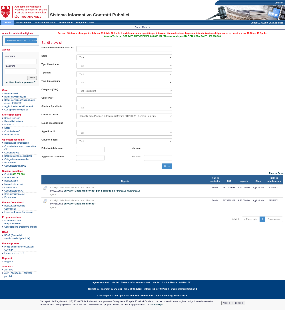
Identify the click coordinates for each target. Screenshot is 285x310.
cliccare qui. (156, 304)
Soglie (7, 128)
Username (10, 56)
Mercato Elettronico (45, 22)
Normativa (9, 124)
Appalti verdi (48, 131)
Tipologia (46, 72)
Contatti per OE (11, 152)
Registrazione (11, 181)
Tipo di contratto (50, 64)
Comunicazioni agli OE (15, 166)
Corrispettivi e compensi (16, 109)
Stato (44, 56)
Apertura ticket (11, 177)
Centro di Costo (49, 114)
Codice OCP (47, 98)
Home (8, 22)
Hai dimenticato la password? (20, 82)
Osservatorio (66, 22)
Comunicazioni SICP (14, 191)
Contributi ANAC (12, 131)
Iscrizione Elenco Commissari (18, 212)
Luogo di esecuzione (52, 123)
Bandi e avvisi (11, 93)
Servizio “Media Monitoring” (79, 203)
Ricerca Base (276, 173)
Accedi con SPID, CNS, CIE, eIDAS (22, 41)
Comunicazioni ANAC (14, 194)
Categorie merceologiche (16, 159)
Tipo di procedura (50, 81)
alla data (136, 148)
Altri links (8, 269)
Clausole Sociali (49, 140)
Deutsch (279, 2)
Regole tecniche (12, 118)
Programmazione (85, 22)
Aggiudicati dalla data (52, 156)
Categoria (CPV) (49, 89)
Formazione (10, 162)
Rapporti (8, 261)
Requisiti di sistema (13, 121)
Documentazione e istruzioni (18, 156)
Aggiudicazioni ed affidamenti (18, 106)
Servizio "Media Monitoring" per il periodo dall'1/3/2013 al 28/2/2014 (101, 190)
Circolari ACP (10, 187)
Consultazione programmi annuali (20, 227)
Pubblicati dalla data (52, 148)
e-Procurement (23, 22)
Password (10, 66)
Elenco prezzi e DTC (14, 253)
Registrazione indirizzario (16, 143)
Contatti (14, 174)
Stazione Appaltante (51, 106)
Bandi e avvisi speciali (15, 96)
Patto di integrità (12, 134)
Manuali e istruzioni (13, 184)
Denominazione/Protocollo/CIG (57, 47)
